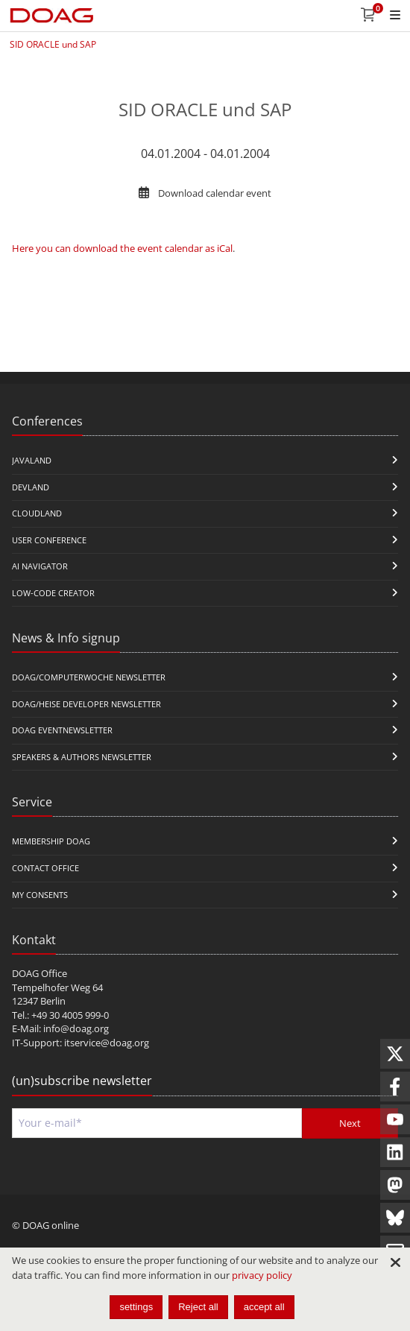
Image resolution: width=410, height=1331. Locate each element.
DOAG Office (39, 973)
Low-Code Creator (53, 592)
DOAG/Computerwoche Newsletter (88, 677)
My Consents (40, 894)
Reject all (198, 1306)
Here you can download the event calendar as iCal (122, 248)
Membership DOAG (51, 841)
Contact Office (45, 867)
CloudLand (37, 513)
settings (136, 1306)
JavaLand (31, 460)
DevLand (30, 487)
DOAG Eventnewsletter (62, 730)
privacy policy (262, 1275)
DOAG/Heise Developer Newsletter (86, 703)
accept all (264, 1306)
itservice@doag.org (106, 1042)
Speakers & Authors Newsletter (81, 756)
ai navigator (40, 566)
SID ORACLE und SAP (53, 44)
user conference (49, 540)
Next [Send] (350, 1123)
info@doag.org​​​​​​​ (76, 1028)
